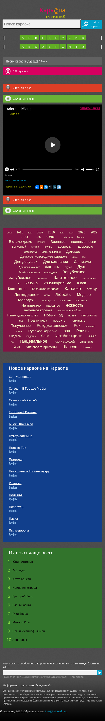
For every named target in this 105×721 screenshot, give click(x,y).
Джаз (75, 257)
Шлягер (87, 347)
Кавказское (17, 289)
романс (19, 331)
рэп (67, 331)
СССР (92, 336)
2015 (40, 232)
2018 (71, 232)
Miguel (33, 61)
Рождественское (52, 325)
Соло (45, 336)
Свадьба (15, 336)
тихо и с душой (64, 341)
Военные (58, 242)
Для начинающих (29, 267)
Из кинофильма (57, 283)
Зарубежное (74, 272)
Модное (84, 295)
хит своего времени (41, 347)
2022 (94, 232)
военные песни (83, 242)
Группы (48, 246)
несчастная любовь (69, 310)
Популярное (21, 326)
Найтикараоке (95, 24)
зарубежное (20, 277)
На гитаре (82, 300)
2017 (62, 232)
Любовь (63, 294)
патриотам (89, 315)
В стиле (81, 237)
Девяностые (31, 252)
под (21, 321)
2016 (51, 232)
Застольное (65, 277)
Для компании (55, 261)
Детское (73, 251)
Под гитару (37, 320)
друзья (68, 267)
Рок (77, 325)
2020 (81, 232)
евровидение (50, 272)
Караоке (73, 288)
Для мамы (82, 262)
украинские (86, 341)
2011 (20, 232)
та (12, 342)
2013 (30, 232)
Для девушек (25, 261)
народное (53, 305)
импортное (19, 180)
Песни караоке (16, 61)
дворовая (65, 246)
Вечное (41, 242)
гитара (35, 246)
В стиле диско (20, 242)
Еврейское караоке (29, 272)
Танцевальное (33, 341)
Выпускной (19, 246)
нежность (74, 305)
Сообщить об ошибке (90, 108)
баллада (68, 237)
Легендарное (26, 294)
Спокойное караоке (68, 336)
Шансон (69, 347)
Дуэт (82, 267)
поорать (59, 320)
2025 (37, 237)
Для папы (52, 267)
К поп (81, 283)
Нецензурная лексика (22, 315)
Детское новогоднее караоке (43, 256)
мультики (65, 300)
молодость (48, 300)
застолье (42, 278)
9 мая (50, 237)
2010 (9, 232)
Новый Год (53, 315)
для (83, 257)
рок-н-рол (90, 326)
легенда (92, 289)
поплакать (78, 320)
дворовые (85, 246)
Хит (17, 347)
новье (72, 315)
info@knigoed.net (56, 711)
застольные (89, 278)
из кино (32, 283)
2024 (24, 237)
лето (47, 295)
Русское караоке (42, 331)
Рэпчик (82, 331)
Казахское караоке (45, 289)
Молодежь (27, 300)
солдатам (31, 336)
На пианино (31, 305)
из (19, 283)
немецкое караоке (38, 310)
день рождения (51, 251)
